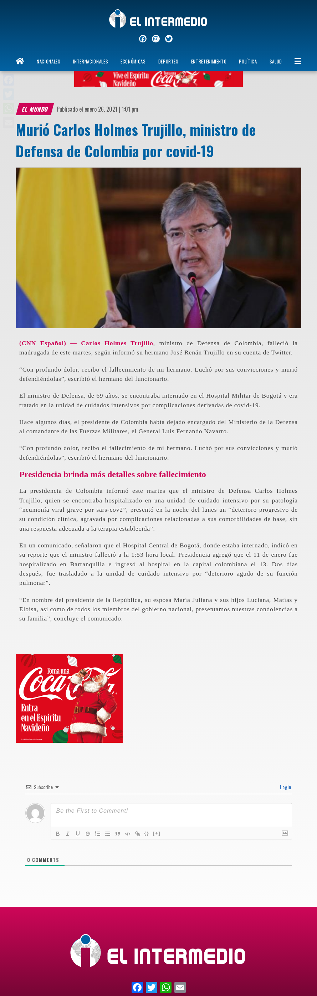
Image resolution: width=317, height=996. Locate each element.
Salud (276, 61)
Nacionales (48, 61)
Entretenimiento (209, 61)
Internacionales (90, 61)
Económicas (133, 61)
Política (248, 61)
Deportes (168, 61)
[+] (157, 833)
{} (146, 833)
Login (285, 787)
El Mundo (35, 109)
